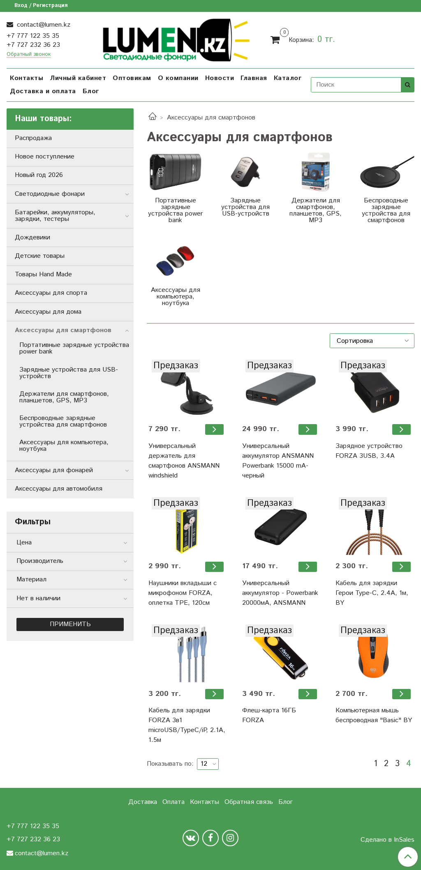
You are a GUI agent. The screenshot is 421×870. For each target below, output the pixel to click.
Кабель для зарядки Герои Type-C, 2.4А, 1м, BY (371, 593)
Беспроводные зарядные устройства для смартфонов (63, 421)
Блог (91, 91)
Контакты (26, 78)
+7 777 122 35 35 (33, 36)
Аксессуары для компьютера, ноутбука (64, 446)
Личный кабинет (78, 78)
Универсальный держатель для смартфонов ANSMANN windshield (184, 460)
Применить (70, 624)
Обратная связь (248, 802)
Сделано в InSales (387, 840)
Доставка (142, 802)
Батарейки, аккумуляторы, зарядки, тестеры (55, 216)
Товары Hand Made (43, 274)
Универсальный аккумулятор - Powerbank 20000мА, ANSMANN (280, 593)
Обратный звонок (29, 54)
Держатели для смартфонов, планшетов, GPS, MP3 (64, 397)
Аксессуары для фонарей (54, 470)
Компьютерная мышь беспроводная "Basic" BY (373, 715)
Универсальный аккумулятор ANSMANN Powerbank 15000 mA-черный (278, 460)
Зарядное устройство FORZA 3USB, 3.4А (368, 451)
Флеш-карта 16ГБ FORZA (269, 715)
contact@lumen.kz (42, 25)
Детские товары (40, 256)
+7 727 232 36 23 (33, 45)
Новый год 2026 (39, 175)
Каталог (288, 78)
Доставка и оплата (43, 91)
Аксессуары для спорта (51, 293)
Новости (219, 78)
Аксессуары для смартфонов (63, 330)
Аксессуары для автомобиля (58, 489)
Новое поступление (44, 156)
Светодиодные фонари (50, 194)
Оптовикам (132, 78)
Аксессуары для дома (48, 312)
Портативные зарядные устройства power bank (74, 348)
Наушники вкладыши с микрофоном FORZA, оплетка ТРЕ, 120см (182, 593)
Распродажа (33, 138)
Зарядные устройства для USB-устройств (68, 373)
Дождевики (32, 237)
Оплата (173, 802)
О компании (178, 78)
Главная (254, 78)
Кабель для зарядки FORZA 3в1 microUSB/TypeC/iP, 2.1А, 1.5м (186, 725)
